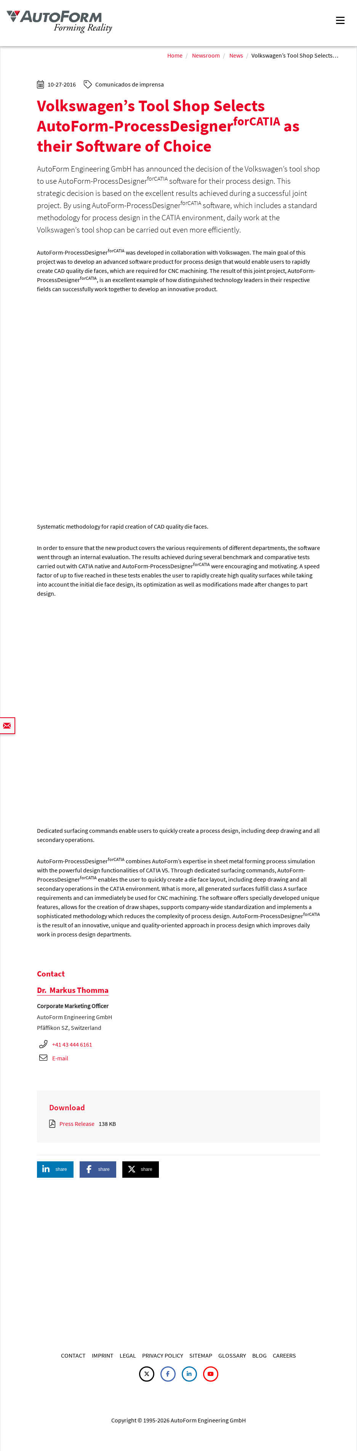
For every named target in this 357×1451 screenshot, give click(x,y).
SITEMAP (200, 1355)
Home (175, 55)
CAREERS (284, 1355)
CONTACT (73, 1355)
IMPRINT (103, 1355)
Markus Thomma (73, 990)
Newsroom (206, 55)
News (236, 55)
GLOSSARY (232, 1355)
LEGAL (128, 1355)
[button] (55, 1169)
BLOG (259, 1355)
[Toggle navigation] (340, 19)
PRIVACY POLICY (162, 1355)
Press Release (77, 1123)
